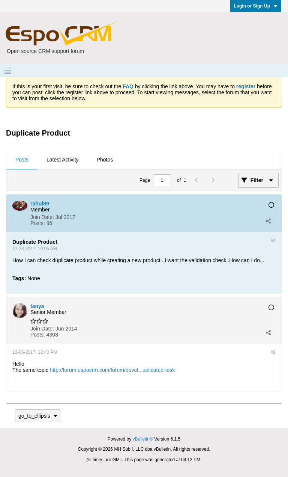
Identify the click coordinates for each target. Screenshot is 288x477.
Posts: (37, 223)
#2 (273, 352)
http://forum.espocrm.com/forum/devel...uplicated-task (112, 370)
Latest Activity (62, 160)
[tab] (22, 160)
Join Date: (42, 217)
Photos (105, 160)
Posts (21, 160)
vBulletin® (143, 439)
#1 (273, 240)
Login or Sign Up (256, 6)
